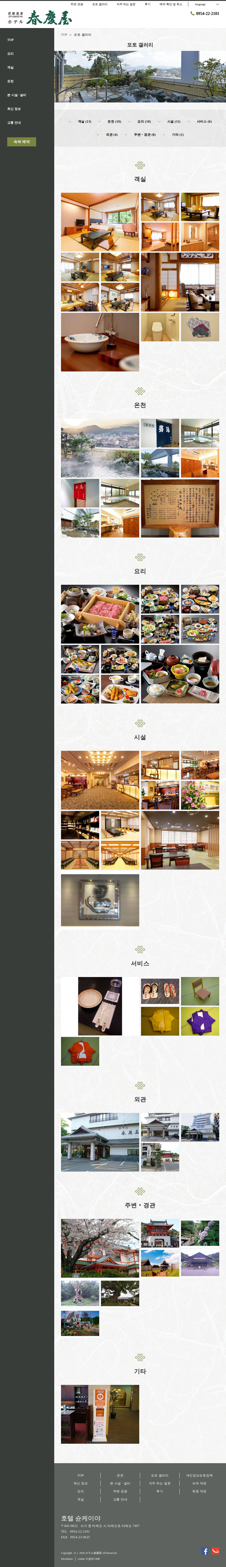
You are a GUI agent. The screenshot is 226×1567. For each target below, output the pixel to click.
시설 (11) (169, 122)
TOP (81, 1475)
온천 (120, 1475)
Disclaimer (67, 1558)
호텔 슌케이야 (81, 1518)
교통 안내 (120, 1499)
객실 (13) (80, 122)
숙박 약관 (199, 1483)
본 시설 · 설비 (120, 1483)
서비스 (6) (199, 122)
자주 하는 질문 (160, 1483)
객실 (80, 1499)
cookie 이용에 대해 (89, 1558)
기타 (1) (173, 135)
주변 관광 (120, 1491)
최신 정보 (81, 1483)
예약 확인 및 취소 (171, 4)
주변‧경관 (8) (140, 135)
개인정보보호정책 (199, 1475)
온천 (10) (109, 122)
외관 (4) (107, 135)
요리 (80, 1491)
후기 (159, 1491)
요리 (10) (139, 122)
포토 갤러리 (160, 1475)
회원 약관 (199, 1491)
